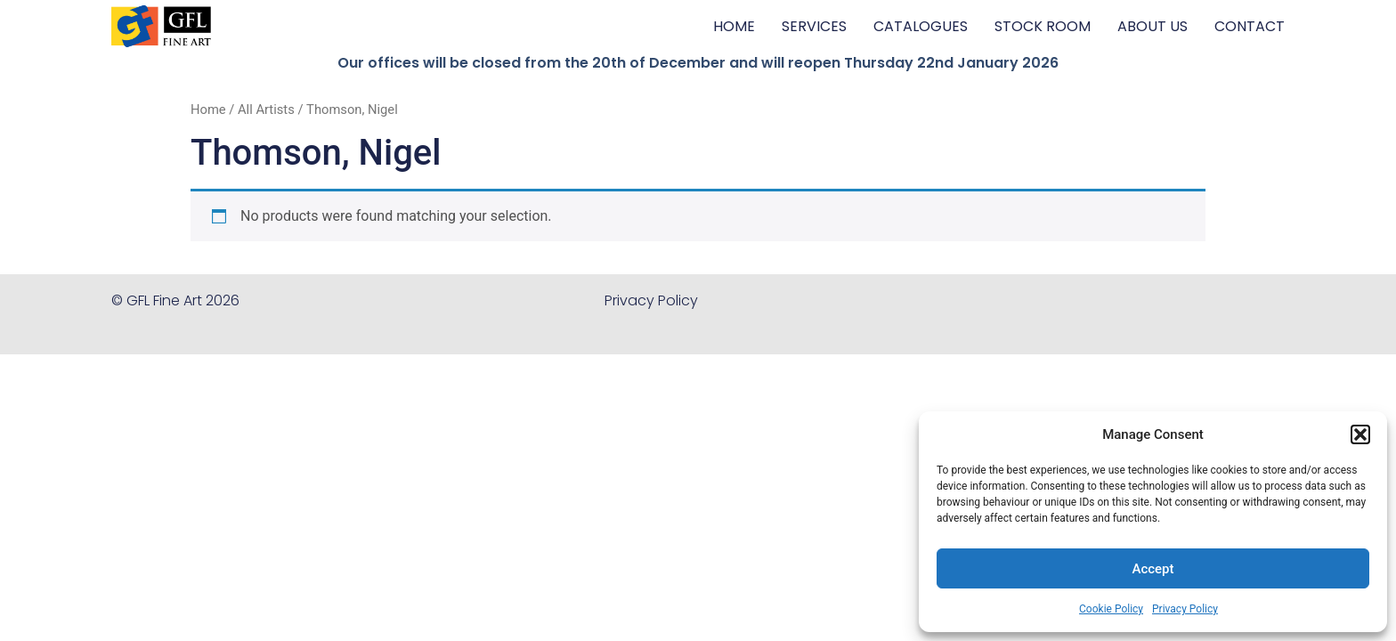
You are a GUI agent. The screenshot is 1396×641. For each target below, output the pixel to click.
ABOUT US (1152, 26)
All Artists (266, 109)
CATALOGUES (920, 26)
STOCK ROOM (1042, 26)
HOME (734, 26)
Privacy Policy (1185, 609)
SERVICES (814, 26)
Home (208, 109)
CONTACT (1249, 26)
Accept (1152, 569)
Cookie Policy (1111, 609)
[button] (1360, 434)
